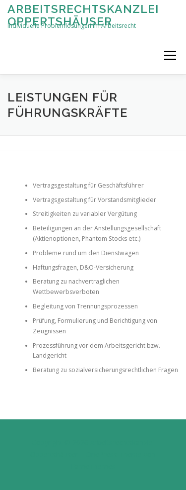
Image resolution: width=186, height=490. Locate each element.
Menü (169, 55)
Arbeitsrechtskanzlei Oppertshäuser (83, 14)
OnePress (101, 454)
